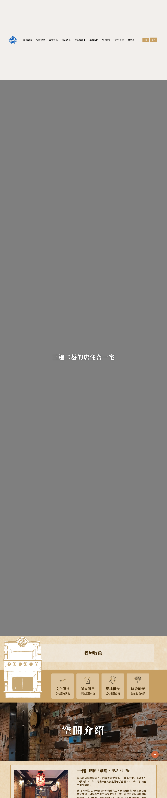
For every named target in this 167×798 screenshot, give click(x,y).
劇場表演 (27, 40)
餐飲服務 (40, 40)
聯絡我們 (94, 40)
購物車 (131, 40)
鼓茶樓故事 (80, 40)
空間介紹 (106, 40)
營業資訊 (53, 40)
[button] (145, 40)
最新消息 (66, 40)
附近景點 (119, 40)
